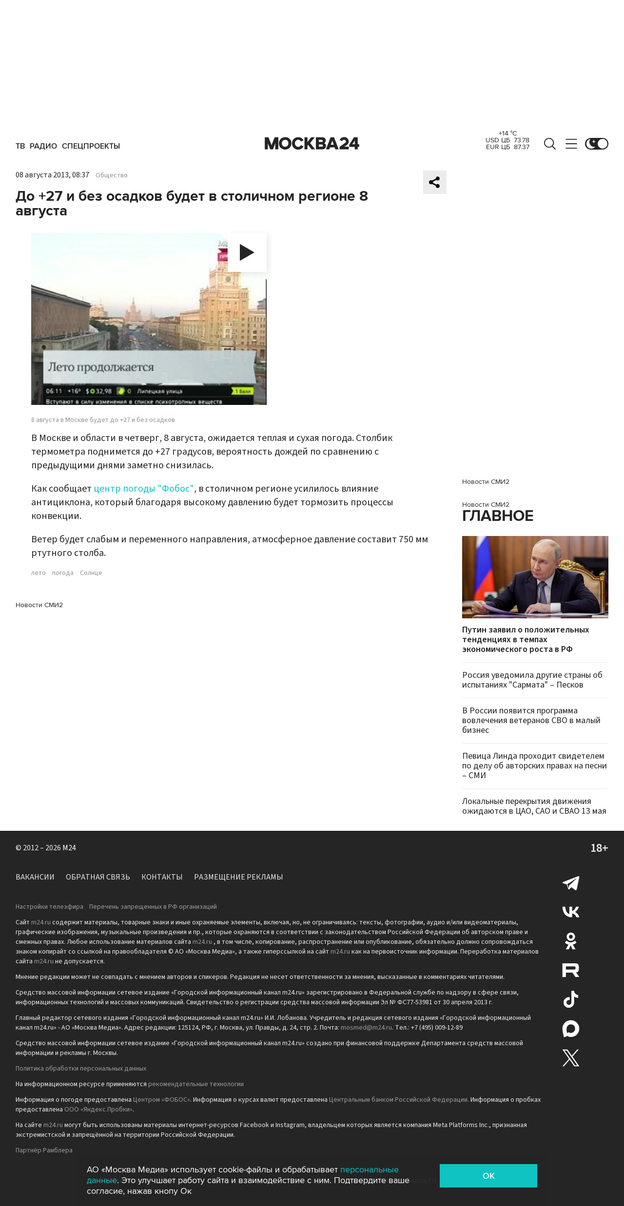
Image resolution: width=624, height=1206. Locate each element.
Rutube (571, 970)
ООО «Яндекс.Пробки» (98, 1109)
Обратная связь (98, 877)
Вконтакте (571, 911)
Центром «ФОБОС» (161, 1100)
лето (38, 573)
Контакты (162, 877)
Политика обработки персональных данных (81, 1068)
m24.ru (41, 922)
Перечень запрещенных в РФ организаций (153, 907)
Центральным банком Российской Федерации (398, 1100)
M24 (69, 847)
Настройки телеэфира (49, 907)
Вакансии (35, 877)
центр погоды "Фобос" (144, 489)
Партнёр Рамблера (44, 1150)
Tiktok (571, 999)
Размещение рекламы (238, 877)
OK (489, 1175)
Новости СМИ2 (39, 605)
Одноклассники (571, 941)
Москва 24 (312, 143)
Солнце (91, 573)
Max (571, 1028)
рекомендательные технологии (196, 1084)
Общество (112, 175)
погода (63, 573)
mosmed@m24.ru (366, 1028)
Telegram (571, 882)
